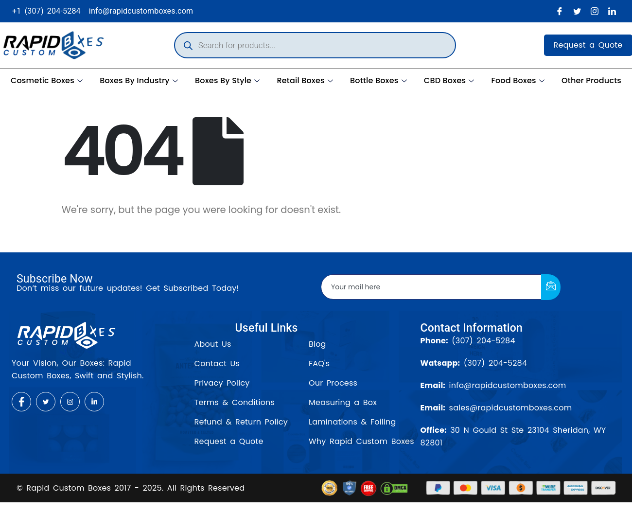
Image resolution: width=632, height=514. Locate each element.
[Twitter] (577, 11)
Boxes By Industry (140, 80)
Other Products (591, 80)
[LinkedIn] (612, 11)
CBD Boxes (450, 80)
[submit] (551, 287)
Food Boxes (519, 80)
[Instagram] (594, 11)
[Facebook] (559, 11)
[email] (431, 287)
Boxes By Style (228, 80)
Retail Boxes (306, 80)
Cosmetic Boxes (48, 80)
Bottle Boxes (379, 80)
